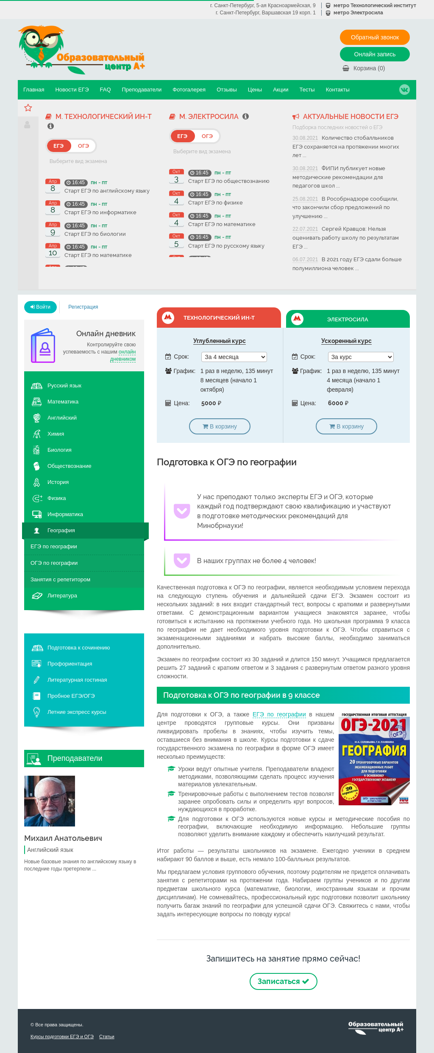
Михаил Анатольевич (63, 838)
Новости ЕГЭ (72, 89)
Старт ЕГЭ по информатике (100, 212)
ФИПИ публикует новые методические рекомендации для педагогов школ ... (338, 177)
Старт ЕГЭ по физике (215, 202)
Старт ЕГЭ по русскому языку (226, 246)
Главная (33, 89)
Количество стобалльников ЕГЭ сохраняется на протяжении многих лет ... (345, 146)
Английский (62, 418)
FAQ (105, 89)
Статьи (106, 1036)
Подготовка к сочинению (78, 647)
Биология (59, 450)
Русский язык (64, 385)
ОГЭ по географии (54, 563)
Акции (280, 89)
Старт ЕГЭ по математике (98, 255)
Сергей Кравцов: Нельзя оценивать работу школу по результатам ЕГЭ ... (345, 237)
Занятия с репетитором (60, 579)
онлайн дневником (123, 355)
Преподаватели (142, 89)
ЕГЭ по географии (54, 546)
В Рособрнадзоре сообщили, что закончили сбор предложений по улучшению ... (345, 207)
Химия (55, 434)
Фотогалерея (189, 89)
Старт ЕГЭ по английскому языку (107, 191)
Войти (40, 307)
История (58, 482)
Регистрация (83, 307)
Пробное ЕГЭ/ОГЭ (71, 696)
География (61, 530)
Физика (56, 498)
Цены (255, 89)
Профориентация (69, 664)
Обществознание (69, 466)
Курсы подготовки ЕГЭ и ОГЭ (62, 1036)
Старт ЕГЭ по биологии (95, 234)
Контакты (338, 89)
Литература (62, 595)
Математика (62, 401)
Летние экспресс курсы (76, 712)
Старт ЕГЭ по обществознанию (229, 181)
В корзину (220, 426)
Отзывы (227, 89)
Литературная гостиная (77, 680)
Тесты (306, 89)
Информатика (65, 514)
